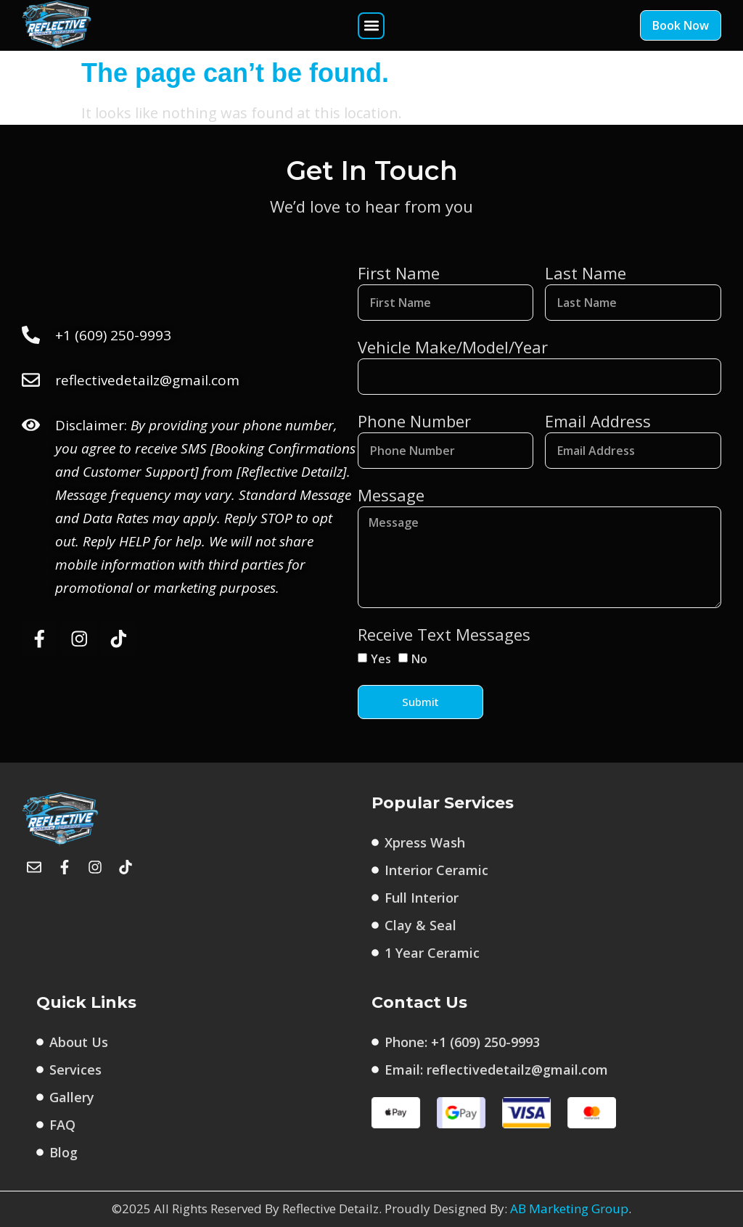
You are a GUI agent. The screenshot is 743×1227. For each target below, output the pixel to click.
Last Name (585, 273)
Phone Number (414, 421)
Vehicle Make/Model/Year (453, 347)
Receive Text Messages (444, 634)
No (419, 659)
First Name (399, 273)
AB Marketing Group (569, 1209)
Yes (381, 659)
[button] (371, 25)
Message (391, 495)
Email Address (598, 421)
